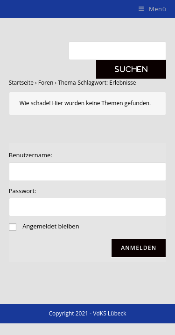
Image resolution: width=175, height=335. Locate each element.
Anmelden (138, 248)
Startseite (21, 83)
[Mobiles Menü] (152, 9)
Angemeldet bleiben (50, 226)
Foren (45, 83)
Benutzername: (30, 155)
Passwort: (22, 191)
